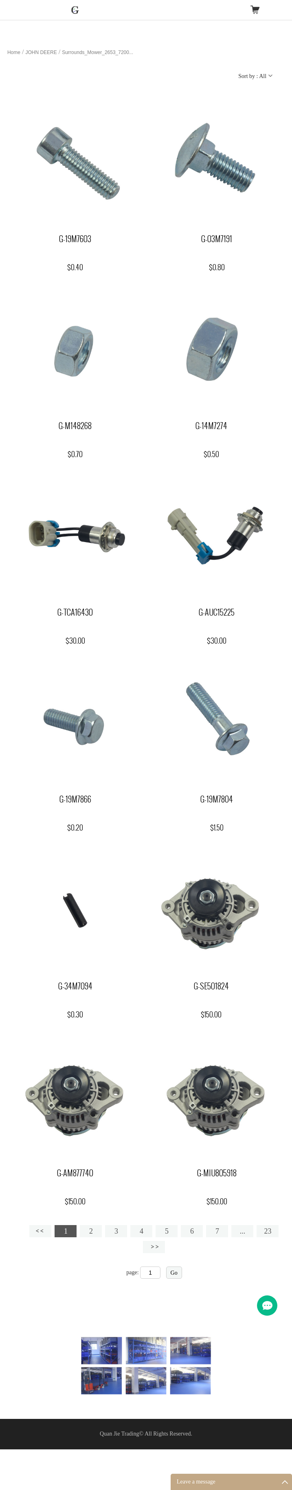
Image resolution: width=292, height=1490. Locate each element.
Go (174, 1273)
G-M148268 (75, 426)
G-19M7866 (75, 799)
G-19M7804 (216, 799)
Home (13, 52)
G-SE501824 (211, 986)
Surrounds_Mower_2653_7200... (97, 52)
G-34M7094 (75, 986)
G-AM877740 (75, 1173)
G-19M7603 (75, 239)
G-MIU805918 (217, 1173)
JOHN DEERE (41, 52)
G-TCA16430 (75, 612)
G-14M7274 (211, 426)
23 (267, 1231)
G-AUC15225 (217, 612)
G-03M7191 (216, 239)
